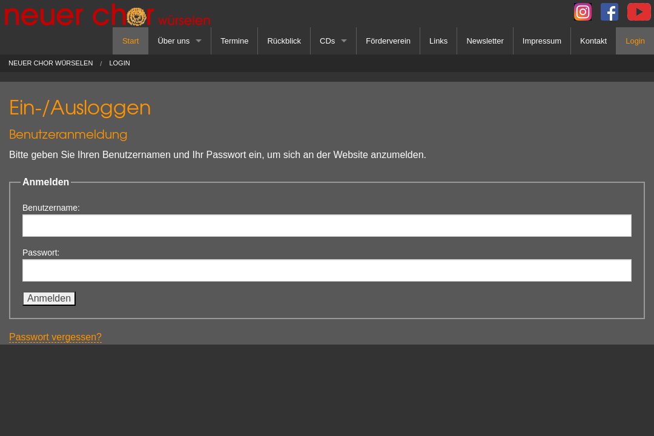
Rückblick (284, 40)
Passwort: (327, 265)
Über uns (173, 40)
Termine (234, 40)
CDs (327, 40)
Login (635, 40)
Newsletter (484, 40)
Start (130, 40)
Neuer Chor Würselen (50, 63)
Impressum (542, 40)
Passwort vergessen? (55, 337)
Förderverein (388, 40)
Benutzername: (327, 220)
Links (438, 40)
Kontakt (593, 40)
